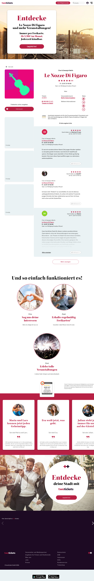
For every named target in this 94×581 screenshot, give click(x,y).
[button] (74, 3)
